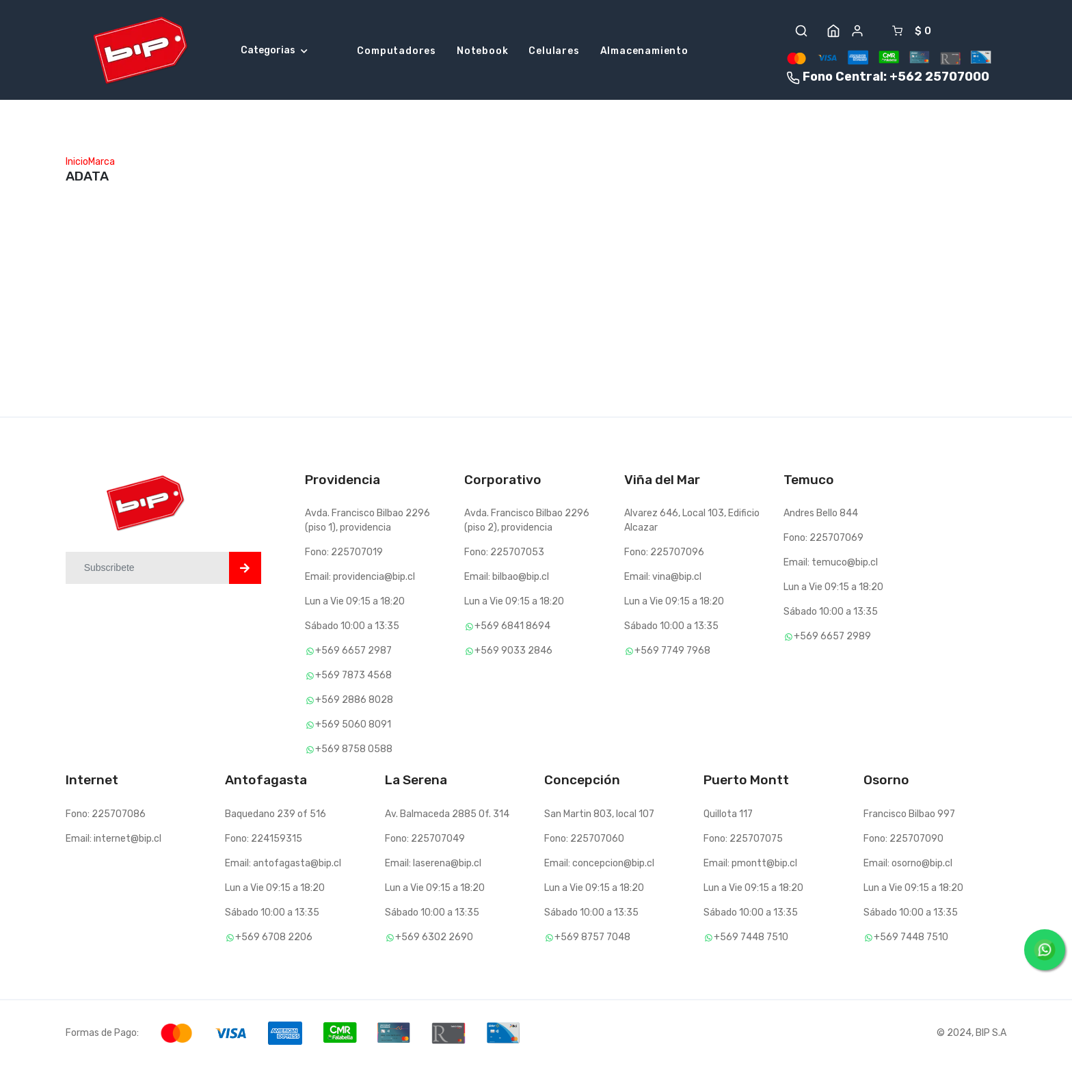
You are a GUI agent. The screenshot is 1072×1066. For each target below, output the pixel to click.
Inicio (77, 162)
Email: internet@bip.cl (113, 838)
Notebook (482, 51)
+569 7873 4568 (348, 675)
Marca (101, 162)
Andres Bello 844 (820, 513)
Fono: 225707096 (664, 552)
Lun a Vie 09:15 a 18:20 (355, 601)
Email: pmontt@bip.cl (750, 863)
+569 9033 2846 (508, 650)
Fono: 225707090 (903, 838)
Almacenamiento (644, 51)
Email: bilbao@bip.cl (506, 577)
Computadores (396, 51)
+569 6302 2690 (429, 937)
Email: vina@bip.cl (662, 577)
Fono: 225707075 (743, 838)
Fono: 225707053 (504, 552)
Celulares (553, 51)
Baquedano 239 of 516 (275, 814)
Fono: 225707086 (106, 814)
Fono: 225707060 (584, 838)
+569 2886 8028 (349, 700)
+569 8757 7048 (587, 937)
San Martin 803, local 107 (599, 814)
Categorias (274, 50)
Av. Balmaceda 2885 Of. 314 (447, 814)
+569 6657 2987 (348, 650)
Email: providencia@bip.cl (360, 577)
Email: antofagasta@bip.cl (283, 863)
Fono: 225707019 (344, 552)
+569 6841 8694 (507, 626)
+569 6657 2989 (827, 636)
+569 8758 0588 (348, 749)
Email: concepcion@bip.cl (599, 863)
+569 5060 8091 (348, 724)
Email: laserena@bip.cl (433, 863)
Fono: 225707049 (425, 838)
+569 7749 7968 (667, 650)
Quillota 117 (728, 814)
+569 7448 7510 (746, 937)
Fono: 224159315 (263, 838)
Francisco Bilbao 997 (909, 814)
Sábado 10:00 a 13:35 (352, 626)
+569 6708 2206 (268, 937)
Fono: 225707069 (823, 538)
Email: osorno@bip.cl (907, 863)
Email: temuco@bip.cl (830, 562)
